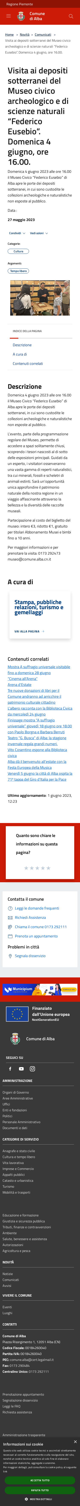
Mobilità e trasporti (16, 1192)
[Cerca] (71, 16)
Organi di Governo (16, 1092)
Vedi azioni (39, 233)
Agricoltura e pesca (16, 1250)
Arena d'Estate (19, 684)
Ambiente (10, 1232)
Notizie (8, 1273)
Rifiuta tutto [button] (40, 1490)
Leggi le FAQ (11, 1406)
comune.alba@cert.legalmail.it (32, 1359)
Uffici (6, 1104)
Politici (7, 1116)
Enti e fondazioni (15, 1110)
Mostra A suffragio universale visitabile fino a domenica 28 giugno (39, 670)
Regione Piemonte (19, 4)
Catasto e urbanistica (18, 1180)
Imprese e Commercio (18, 1168)
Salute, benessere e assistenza (25, 1238)
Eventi (7, 1307)
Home (9, 34)
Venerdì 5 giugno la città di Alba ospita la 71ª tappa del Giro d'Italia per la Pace (40, 776)
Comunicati (43, 34)
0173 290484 (20, 1365)
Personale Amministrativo (21, 1121)
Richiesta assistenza (17, 1412)
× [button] (75, 1442)
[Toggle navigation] (8, 15)
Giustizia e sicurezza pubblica (24, 1221)
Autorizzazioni (13, 1244)
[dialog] (40, 1471)
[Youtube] (21, 1069)
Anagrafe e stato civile (19, 1150)
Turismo (8, 1186)
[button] (40, 1499)
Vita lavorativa (13, 1162)
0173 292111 (39, 1371)
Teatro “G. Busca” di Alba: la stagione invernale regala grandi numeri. (37, 741)
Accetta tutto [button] (40, 1480)
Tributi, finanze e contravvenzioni (27, 1227)
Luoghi (7, 1312)
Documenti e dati (15, 1127)
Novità (24, 34)
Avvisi (7, 1285)
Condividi (18, 233)
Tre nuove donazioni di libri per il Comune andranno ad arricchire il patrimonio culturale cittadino (34, 696)
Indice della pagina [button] (27, 331)
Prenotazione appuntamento (23, 1394)
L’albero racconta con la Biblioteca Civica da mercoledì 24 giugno (40, 711)
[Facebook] (10, 1069)
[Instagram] (32, 1069)
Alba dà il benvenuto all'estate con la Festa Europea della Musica (37, 764)
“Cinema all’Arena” (23, 679)
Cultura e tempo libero (19, 1156)
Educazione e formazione (21, 1215)
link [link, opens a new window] (5, 1471)
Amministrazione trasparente (24, 1434)
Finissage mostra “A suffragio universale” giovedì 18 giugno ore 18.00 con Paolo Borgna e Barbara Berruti (40, 726)
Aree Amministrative (18, 1098)
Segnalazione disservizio (20, 1400)
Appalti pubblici (14, 1174)
